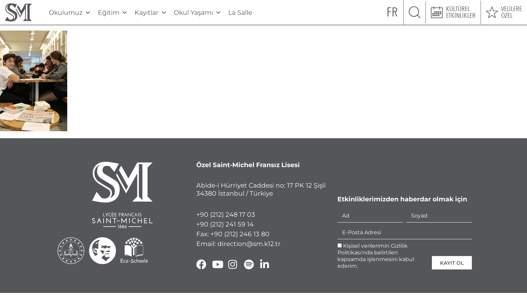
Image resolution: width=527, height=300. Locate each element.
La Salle (240, 12)
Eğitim (113, 12)
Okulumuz (70, 12)
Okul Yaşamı (197, 12)
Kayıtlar (150, 12)
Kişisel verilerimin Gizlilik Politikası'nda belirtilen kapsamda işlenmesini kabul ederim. (375, 256)
